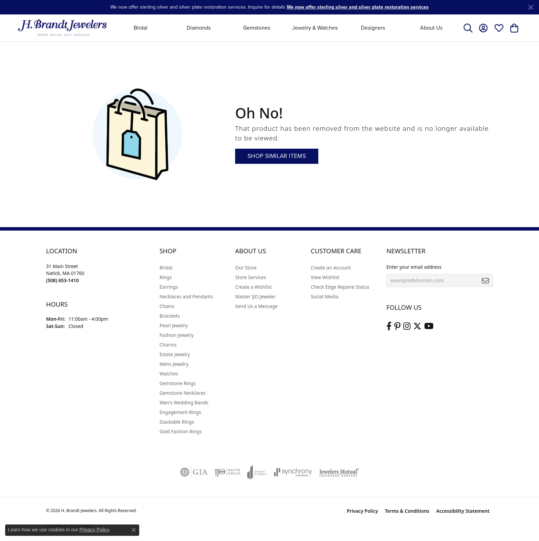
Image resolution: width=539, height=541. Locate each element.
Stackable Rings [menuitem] (177, 421)
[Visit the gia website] (194, 472)
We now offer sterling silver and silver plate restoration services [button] (358, 7)
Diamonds (199, 28)
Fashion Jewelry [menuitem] (177, 335)
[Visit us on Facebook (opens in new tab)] (389, 326)
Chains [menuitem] (167, 306)
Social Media (324, 296)
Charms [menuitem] (168, 344)
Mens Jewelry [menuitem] (174, 364)
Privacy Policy (362, 511)
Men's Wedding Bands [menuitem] (184, 402)
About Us (431, 28)
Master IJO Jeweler (255, 296)
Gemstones (256, 28)
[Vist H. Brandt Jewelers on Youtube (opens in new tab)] (428, 326)
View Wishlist (325, 277)
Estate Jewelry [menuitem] (175, 354)
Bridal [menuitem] (166, 267)
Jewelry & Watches (315, 28)
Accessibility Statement (463, 511)
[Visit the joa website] (257, 472)
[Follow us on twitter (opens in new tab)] (417, 326)
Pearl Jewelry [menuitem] (174, 325)
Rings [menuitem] (166, 277)
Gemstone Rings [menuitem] (178, 383)
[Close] (530, 7)
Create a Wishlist (253, 287)
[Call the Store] (62, 280)
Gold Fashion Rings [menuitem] (181, 431)
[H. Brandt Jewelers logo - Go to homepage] (62, 27)
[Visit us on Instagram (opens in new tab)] (406, 326)
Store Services (250, 277)
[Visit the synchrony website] (293, 472)
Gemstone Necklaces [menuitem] (183, 393)
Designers (373, 28)
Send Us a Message (256, 306)
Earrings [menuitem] (169, 287)
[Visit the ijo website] (227, 472)
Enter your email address (413, 267)
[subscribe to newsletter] (485, 280)
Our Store (245, 267)
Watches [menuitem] (169, 373)
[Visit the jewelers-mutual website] (339, 472)
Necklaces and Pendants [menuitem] (186, 296)
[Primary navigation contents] (285, 27)
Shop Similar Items (277, 156)
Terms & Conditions (407, 511)
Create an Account (331, 267)
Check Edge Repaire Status (340, 287)
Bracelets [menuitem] (170, 315)
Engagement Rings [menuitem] (180, 412)
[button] (468, 28)
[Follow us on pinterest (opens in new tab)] (397, 326)
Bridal (140, 28)
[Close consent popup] (134, 530)
